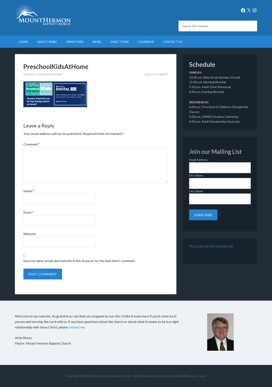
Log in (203, 376)
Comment (31, 144)
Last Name (196, 191)
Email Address (198, 159)
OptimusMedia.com (184, 376)
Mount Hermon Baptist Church (51, 14)
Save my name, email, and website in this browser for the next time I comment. (79, 261)
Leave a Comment (156, 74)
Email (28, 212)
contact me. (76, 327)
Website (29, 234)
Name (28, 191)
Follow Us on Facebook (211, 246)
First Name (196, 175)
